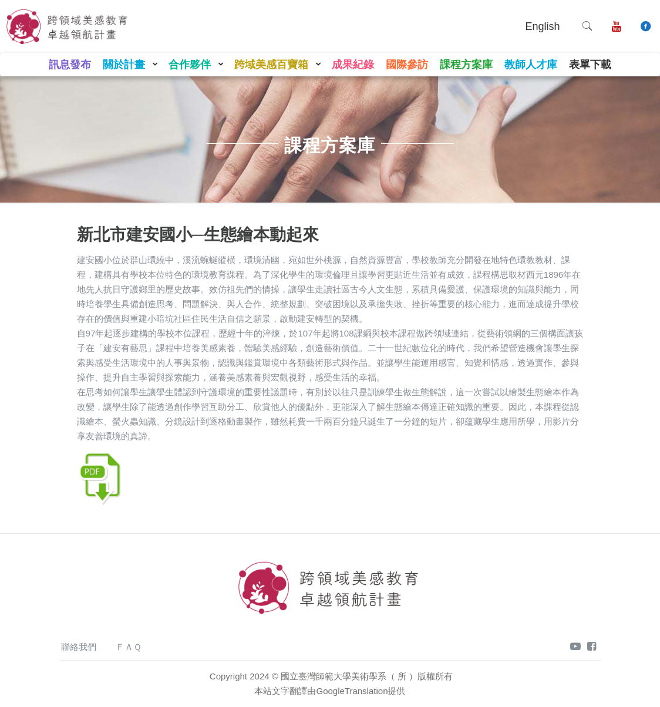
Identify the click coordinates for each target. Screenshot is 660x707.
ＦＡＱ (129, 647)
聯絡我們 (78, 647)
